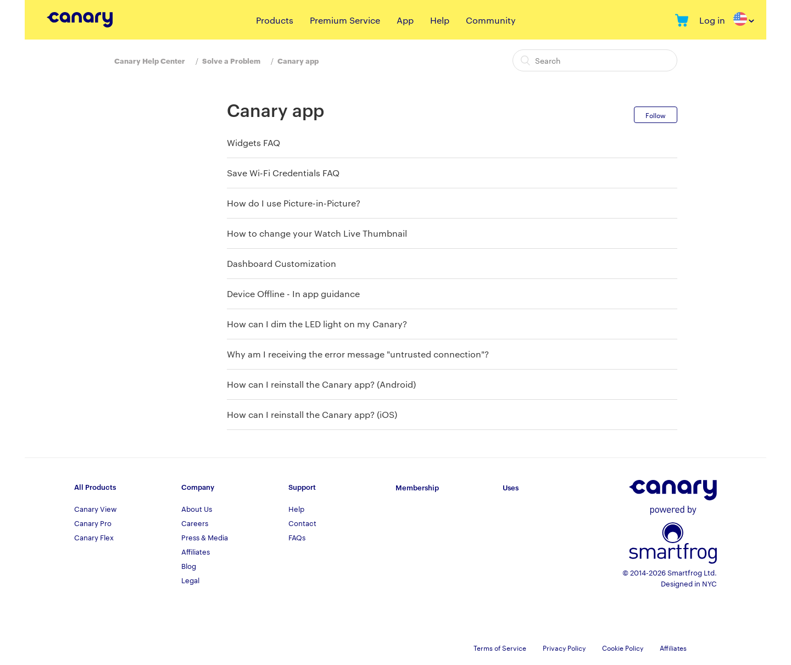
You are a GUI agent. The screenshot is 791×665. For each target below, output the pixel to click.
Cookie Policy (622, 647)
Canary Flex (94, 537)
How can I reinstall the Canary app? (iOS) (312, 414)
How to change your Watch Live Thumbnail (317, 233)
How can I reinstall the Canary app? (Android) (321, 384)
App (405, 20)
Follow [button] (655, 115)
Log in (712, 20)
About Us (196, 508)
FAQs (296, 537)
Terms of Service (500, 647)
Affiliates (195, 551)
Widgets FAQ (253, 142)
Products (274, 20)
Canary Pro (93, 523)
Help (439, 20)
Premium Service (345, 20)
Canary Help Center (149, 60)
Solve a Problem (231, 60)
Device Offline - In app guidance (293, 293)
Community (491, 20)
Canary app (298, 60)
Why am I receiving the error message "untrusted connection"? (358, 354)
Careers (194, 523)
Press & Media (204, 537)
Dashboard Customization (281, 263)
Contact (302, 523)
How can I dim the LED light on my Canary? (317, 323)
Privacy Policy (564, 647)
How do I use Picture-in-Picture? (293, 203)
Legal (190, 580)
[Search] (595, 60)
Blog (188, 566)
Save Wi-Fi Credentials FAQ (283, 172)
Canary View (95, 508)
